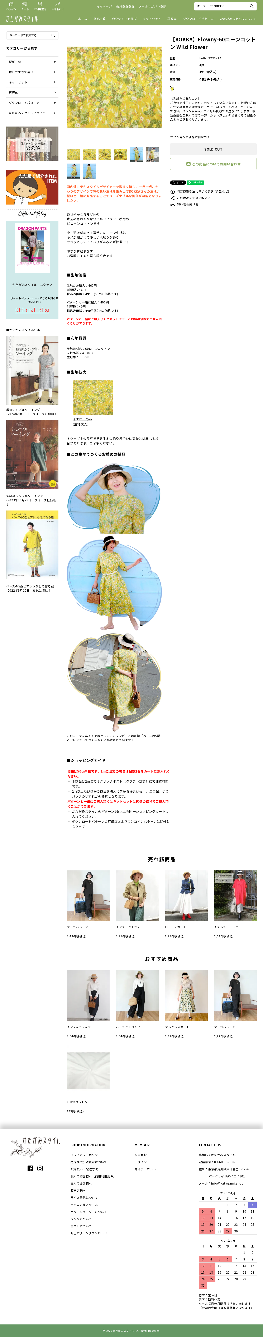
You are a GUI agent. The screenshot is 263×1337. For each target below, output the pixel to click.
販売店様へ (78, 1190)
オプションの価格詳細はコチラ (191, 137)
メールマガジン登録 (152, 6)
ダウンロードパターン (198, 19)
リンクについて (81, 1219)
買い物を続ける (184, 204)
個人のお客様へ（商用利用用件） (94, 1176)
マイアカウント (145, 1169)
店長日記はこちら (32, 310)
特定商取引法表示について (89, 1162)
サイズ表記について (84, 1197)
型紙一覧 (100, 19)
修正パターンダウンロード (89, 1233)
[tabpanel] (114, 88)
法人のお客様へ (81, 1183)
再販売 (172, 19)
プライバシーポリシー (86, 1155)
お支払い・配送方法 (84, 1169)
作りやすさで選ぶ (124, 19)
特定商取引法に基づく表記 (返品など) (199, 191)
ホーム (82, 19)
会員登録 (141, 1155)
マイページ (104, 6)
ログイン (141, 1162)
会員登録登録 (125, 6)
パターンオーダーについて (89, 1212)
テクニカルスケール (84, 1205)
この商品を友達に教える (190, 198)
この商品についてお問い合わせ (213, 163)
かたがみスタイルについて (238, 19)
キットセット (152, 19)
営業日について (81, 1226)
